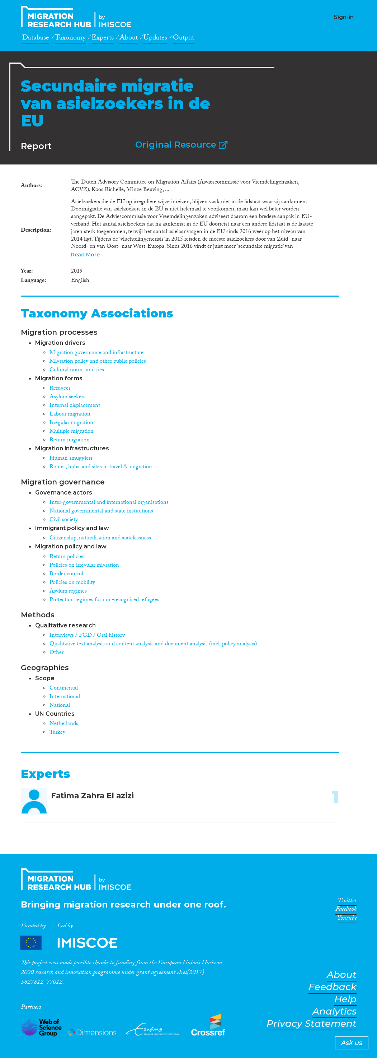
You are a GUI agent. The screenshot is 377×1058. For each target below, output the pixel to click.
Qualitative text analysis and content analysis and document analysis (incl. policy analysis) (153, 644)
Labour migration (70, 414)
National (60, 706)
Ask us (351, 1043)
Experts (102, 38)
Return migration (70, 440)
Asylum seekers (67, 397)
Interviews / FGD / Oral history (87, 636)
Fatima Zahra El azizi (92, 795)
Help (345, 999)
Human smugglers (71, 459)
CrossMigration (78, 16)
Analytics (334, 1011)
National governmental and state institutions (101, 511)
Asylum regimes (68, 592)
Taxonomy (70, 38)
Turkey (57, 733)
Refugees (60, 389)
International (65, 697)
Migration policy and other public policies (98, 362)
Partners (75, 943)
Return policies (67, 557)
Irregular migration (71, 423)
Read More (85, 254)
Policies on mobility (72, 583)
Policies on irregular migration (84, 566)
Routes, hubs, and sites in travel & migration (101, 467)
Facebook (346, 910)
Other (56, 653)
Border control (66, 574)
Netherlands (64, 724)
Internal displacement (75, 406)
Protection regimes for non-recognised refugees (104, 600)
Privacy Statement (312, 1023)
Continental (64, 688)
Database (35, 38)
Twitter (347, 901)
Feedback (332, 987)
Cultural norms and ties (77, 370)
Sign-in (344, 17)
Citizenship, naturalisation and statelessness (100, 538)
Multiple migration (72, 432)
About (128, 38)
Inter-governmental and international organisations (109, 503)
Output (183, 38)
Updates (155, 38)
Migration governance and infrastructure (96, 353)
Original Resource (181, 144)
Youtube (347, 919)
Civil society (64, 520)
